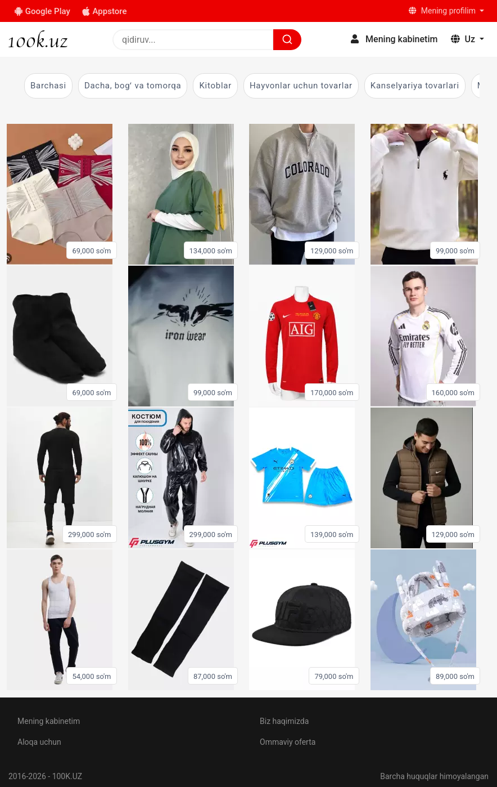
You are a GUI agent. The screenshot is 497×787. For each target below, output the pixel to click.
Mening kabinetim (48, 721)
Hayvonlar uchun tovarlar (301, 86)
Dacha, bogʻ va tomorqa (133, 86)
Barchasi (48, 86)
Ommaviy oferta (287, 741)
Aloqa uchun (39, 741)
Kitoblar (215, 86)
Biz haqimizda (284, 721)
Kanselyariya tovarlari (415, 86)
